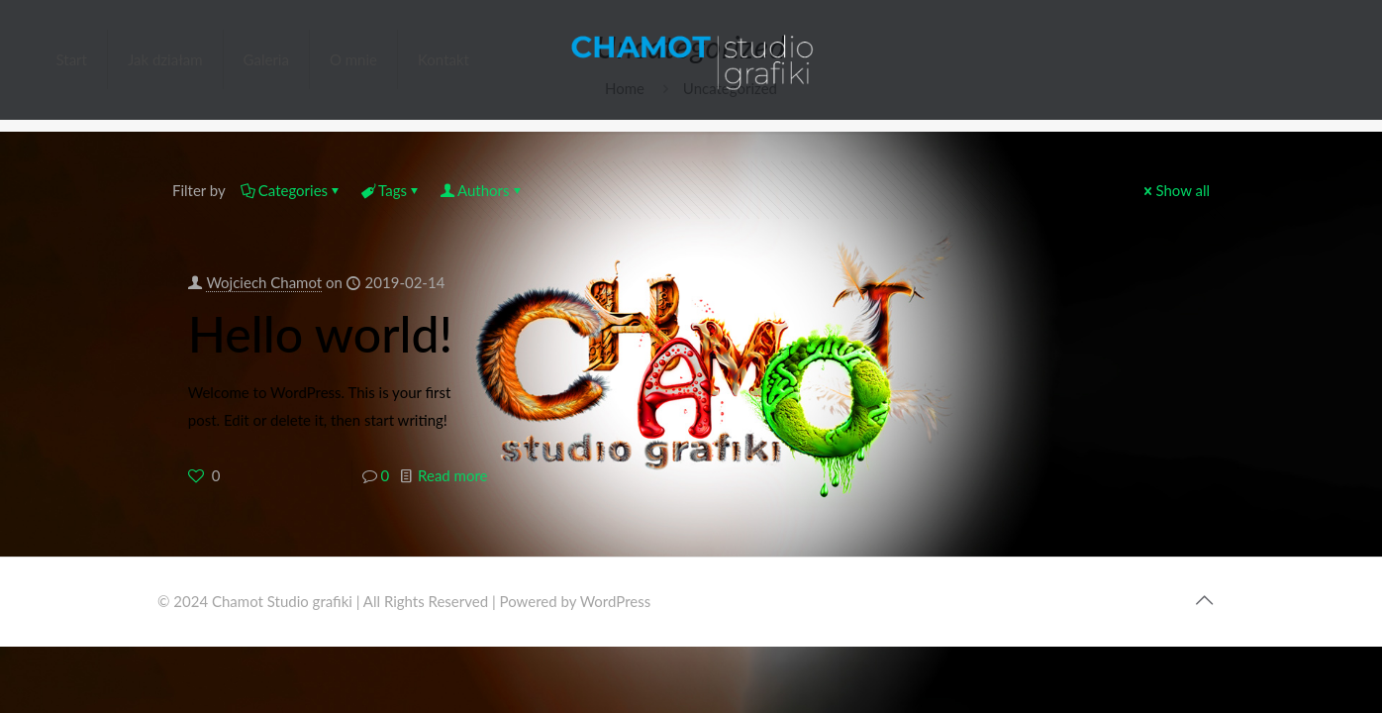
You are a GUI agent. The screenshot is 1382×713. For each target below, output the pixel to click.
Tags (391, 190)
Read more (452, 475)
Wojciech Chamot (264, 282)
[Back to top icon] (1204, 599)
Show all (1175, 190)
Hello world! (320, 333)
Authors (482, 190)
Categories (292, 190)
